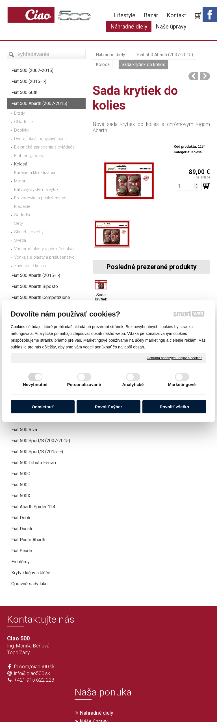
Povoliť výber (108, 406)
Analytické (133, 384)
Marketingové (182, 384)
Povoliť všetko (174, 406)
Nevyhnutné (35, 384)
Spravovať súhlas (192, 708)
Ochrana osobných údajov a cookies (174, 358)
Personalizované (84, 384)
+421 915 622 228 (34, 691)
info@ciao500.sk (32, 685)
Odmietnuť (42, 406)
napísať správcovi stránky (92, 708)
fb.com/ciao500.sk (34, 678)
